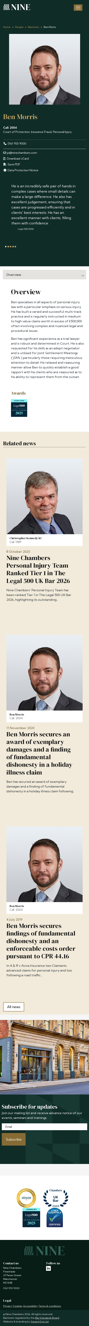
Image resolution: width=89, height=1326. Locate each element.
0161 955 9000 (14, 143)
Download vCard (16, 158)
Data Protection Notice (20, 170)
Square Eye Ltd (39, 1321)
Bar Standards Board (47, 1317)
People (19, 27)
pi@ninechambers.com (20, 152)
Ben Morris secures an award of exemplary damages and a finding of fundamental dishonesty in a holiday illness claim (39, 753)
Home (6, 27)
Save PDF (11, 164)
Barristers (33, 27)
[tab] (6, 246)
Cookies (17, 1306)
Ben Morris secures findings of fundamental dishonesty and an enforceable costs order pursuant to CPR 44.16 (40, 941)
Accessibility (30, 1306)
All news (13, 1007)
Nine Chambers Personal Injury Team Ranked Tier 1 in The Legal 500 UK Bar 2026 (38, 569)
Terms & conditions (49, 1306)
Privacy (7, 1306)
